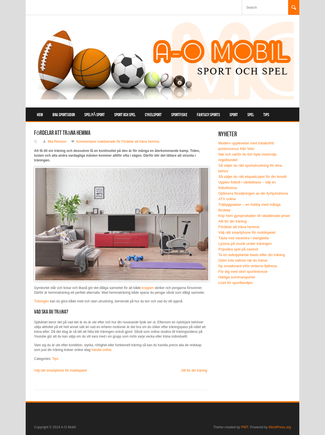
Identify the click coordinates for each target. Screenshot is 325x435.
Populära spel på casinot (238, 249)
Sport (234, 115)
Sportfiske (179, 115)
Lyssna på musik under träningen (245, 244)
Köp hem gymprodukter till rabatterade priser (254, 216)
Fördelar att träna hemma (238, 227)
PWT (244, 427)
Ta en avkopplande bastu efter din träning (251, 255)
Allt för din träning (194, 370)
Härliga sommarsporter (236, 277)
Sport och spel (124, 115)
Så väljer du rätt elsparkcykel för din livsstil (252, 177)
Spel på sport (94, 115)
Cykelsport (153, 115)
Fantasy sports (208, 115)
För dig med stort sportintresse (242, 271)
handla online (101, 350)
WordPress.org (280, 427)
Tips (266, 115)
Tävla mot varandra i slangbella (243, 238)
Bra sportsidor (63, 115)
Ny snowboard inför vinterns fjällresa (247, 266)
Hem (40, 115)
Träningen (41, 301)
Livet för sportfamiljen (235, 283)
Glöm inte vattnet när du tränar (242, 260)
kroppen (148, 288)
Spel (250, 115)
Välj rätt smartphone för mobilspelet (60, 370)
